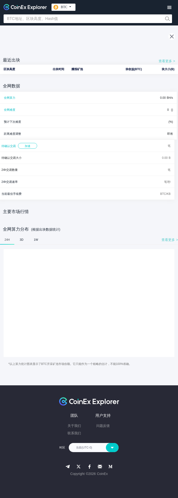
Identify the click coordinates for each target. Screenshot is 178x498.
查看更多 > (167, 61)
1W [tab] (36, 239)
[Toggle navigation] (169, 7)
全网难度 (9, 109)
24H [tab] (7, 239)
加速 (27, 146)
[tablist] (89, 240)
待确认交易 (8, 146)
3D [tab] (21, 239)
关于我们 (74, 426)
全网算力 (9, 97)
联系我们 (74, 433)
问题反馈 (103, 426)
